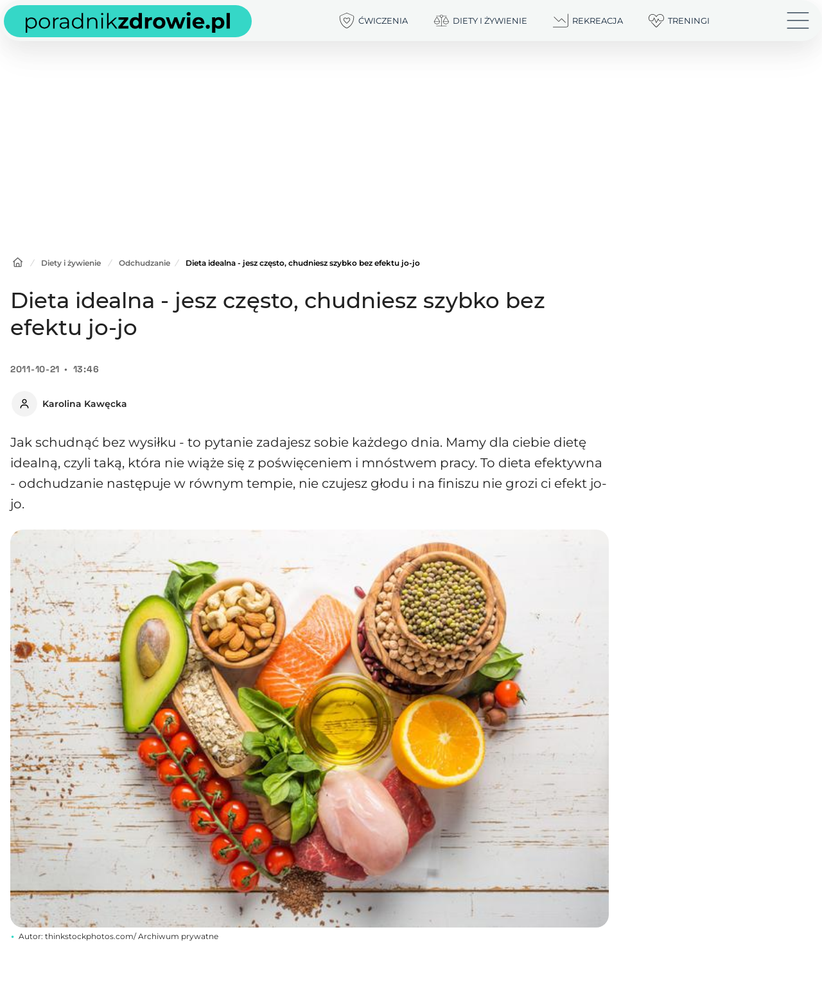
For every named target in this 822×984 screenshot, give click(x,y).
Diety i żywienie (71, 263)
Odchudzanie (144, 263)
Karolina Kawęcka (84, 404)
